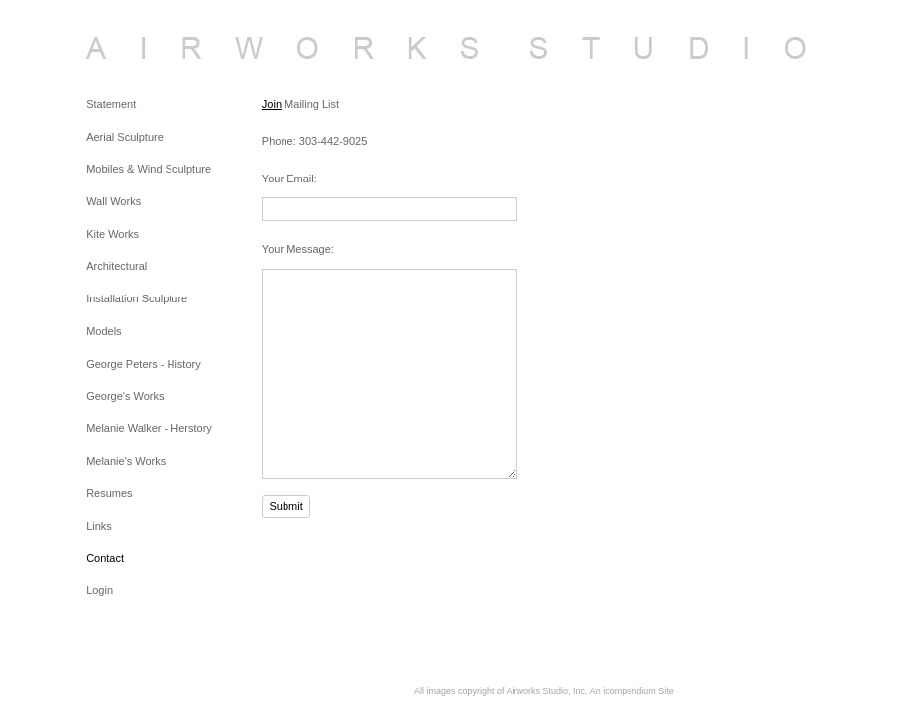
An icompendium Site (632, 691)
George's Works (125, 396)
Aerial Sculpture (125, 137)
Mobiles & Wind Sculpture (148, 169)
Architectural (116, 266)
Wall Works (113, 201)
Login (99, 590)
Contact (105, 558)
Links (99, 526)
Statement (111, 104)
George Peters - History (143, 364)
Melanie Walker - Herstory (149, 428)
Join (272, 104)
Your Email (288, 178)
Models (103, 331)
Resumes (109, 493)
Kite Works (112, 234)
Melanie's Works (126, 461)
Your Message (296, 249)
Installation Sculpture (136, 298)
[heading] (135, 47)
